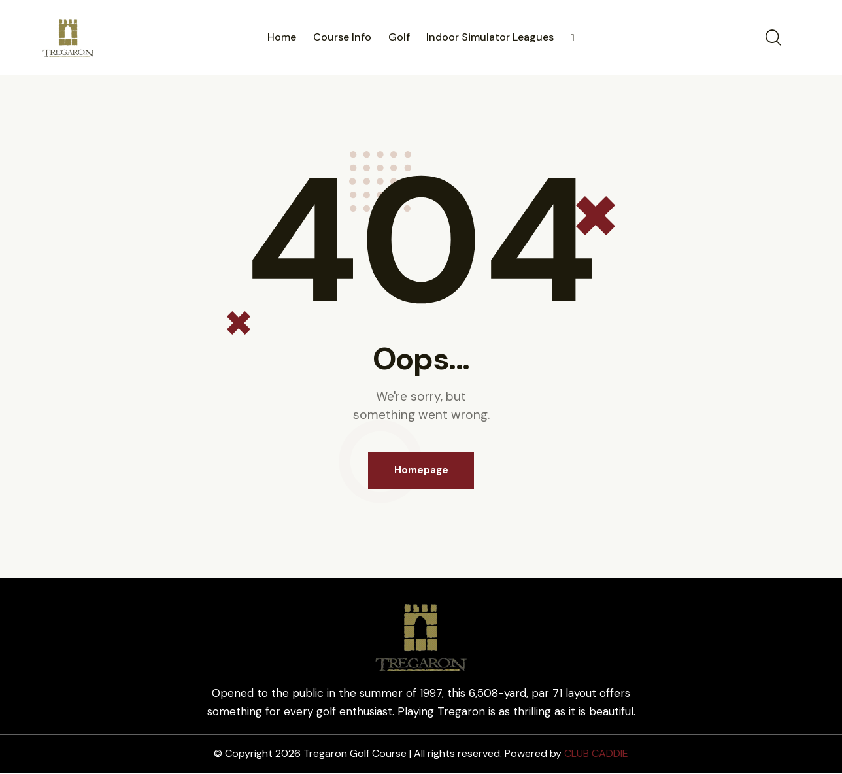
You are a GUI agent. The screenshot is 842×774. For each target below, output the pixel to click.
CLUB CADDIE (596, 755)
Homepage (421, 471)
